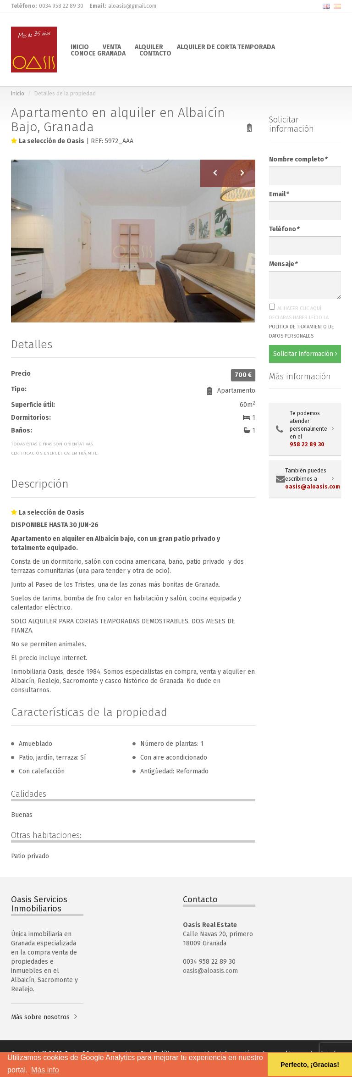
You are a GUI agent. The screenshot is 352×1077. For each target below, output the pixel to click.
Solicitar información (305, 354)
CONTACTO (155, 53)
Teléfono (284, 229)
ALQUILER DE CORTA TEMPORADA (226, 46)
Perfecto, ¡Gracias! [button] (309, 1064)
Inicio (17, 93)
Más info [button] (45, 1070)
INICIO (80, 46)
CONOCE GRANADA (98, 53)
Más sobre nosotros (40, 1017)
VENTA (112, 46)
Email (278, 194)
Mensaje (283, 264)
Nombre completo (298, 159)
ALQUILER (149, 46)
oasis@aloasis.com (210, 971)
